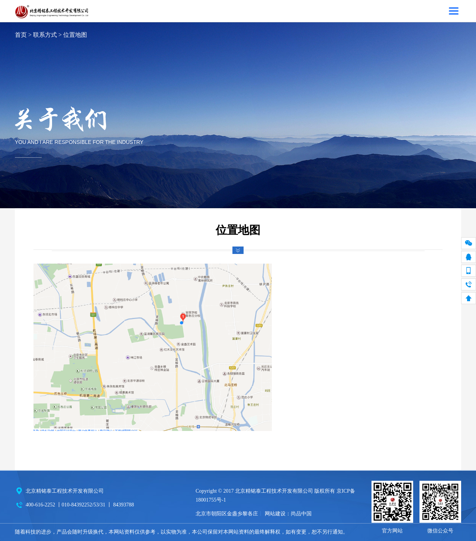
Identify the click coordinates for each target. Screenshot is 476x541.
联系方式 (45, 35)
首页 (21, 35)
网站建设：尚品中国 (288, 513)
